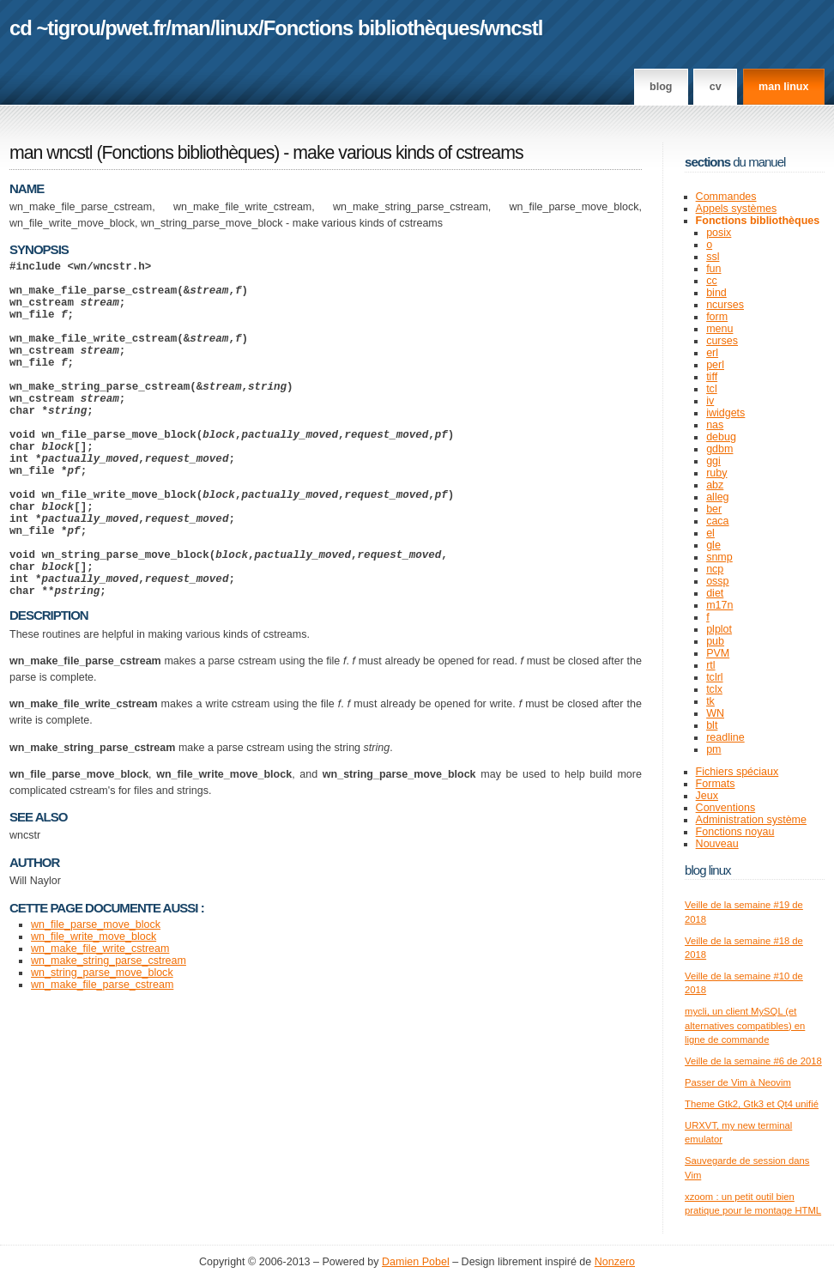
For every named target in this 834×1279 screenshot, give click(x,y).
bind (716, 293)
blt (711, 725)
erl (712, 353)
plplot (719, 629)
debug (721, 437)
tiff (711, 377)
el (710, 533)
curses (722, 341)
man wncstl (51, 152)
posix (718, 233)
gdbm (719, 449)
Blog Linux (708, 870)
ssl (712, 257)
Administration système (751, 820)
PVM (717, 653)
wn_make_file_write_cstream (100, 1021)
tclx (714, 689)
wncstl (513, 27)
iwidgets (725, 413)
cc (711, 281)
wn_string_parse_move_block (102, 1045)
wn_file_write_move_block (93, 1009)
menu (719, 329)
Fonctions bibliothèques (371, 27)
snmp (719, 557)
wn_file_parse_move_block (95, 997)
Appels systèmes (736, 209)
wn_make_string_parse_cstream (108, 1033)
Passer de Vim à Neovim (738, 1082)
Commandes (726, 197)
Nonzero (615, 1262)
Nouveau (717, 844)
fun (713, 269)
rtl (710, 665)
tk (710, 701)
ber (714, 509)
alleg (717, 497)
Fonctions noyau (735, 832)
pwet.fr (135, 27)
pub (715, 641)
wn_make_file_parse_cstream (102, 1057)
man (190, 27)
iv (710, 401)
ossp (717, 581)
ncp (714, 569)
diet (714, 593)
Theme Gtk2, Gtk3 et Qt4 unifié (752, 1104)
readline (725, 737)
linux (237, 27)
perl (715, 365)
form (717, 317)
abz (714, 485)
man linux (783, 87)
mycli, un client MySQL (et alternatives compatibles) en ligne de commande (745, 1025)
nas (714, 425)
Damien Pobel (416, 1262)
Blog (661, 87)
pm (713, 749)
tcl (711, 389)
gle (713, 545)
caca (717, 521)
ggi (713, 461)
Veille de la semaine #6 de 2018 (753, 1061)
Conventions (726, 808)
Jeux (707, 796)
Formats (715, 784)
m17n (719, 605)
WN (715, 713)
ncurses (725, 305)
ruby (716, 473)
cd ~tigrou (54, 27)
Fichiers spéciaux (737, 772)
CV (716, 87)
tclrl (714, 677)
